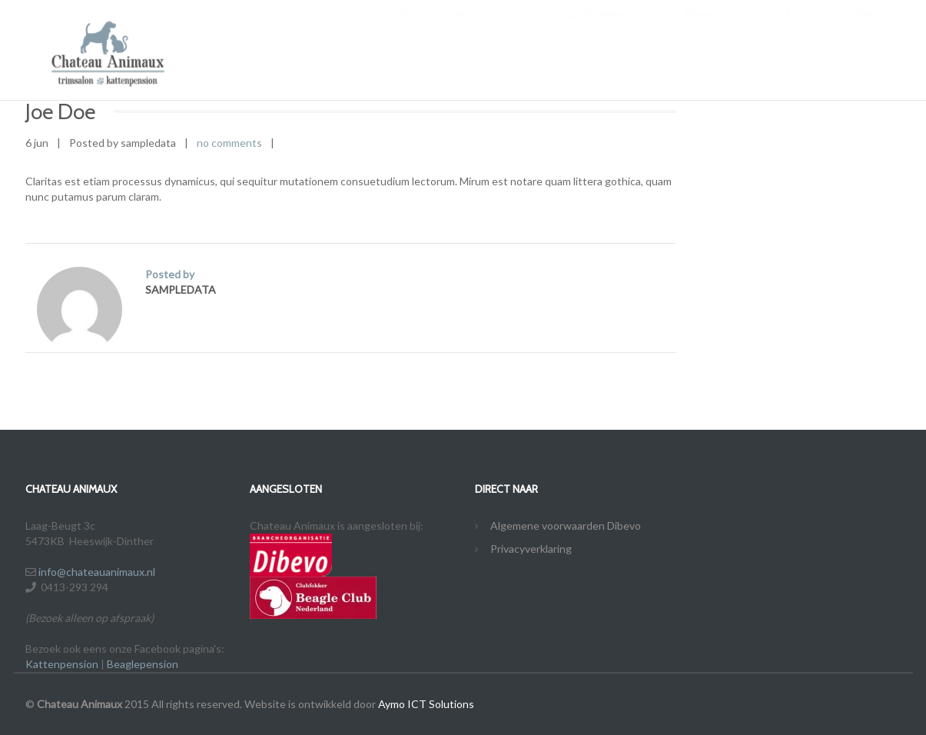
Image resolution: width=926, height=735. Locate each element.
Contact (862, 31)
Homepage (396, 31)
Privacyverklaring (531, 548)
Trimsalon (712, 31)
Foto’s (789, 31)
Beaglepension (142, 663)
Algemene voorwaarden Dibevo (565, 525)
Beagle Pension (493, 31)
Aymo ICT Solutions (426, 703)
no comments (229, 142)
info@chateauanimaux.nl (96, 571)
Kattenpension (608, 31)
